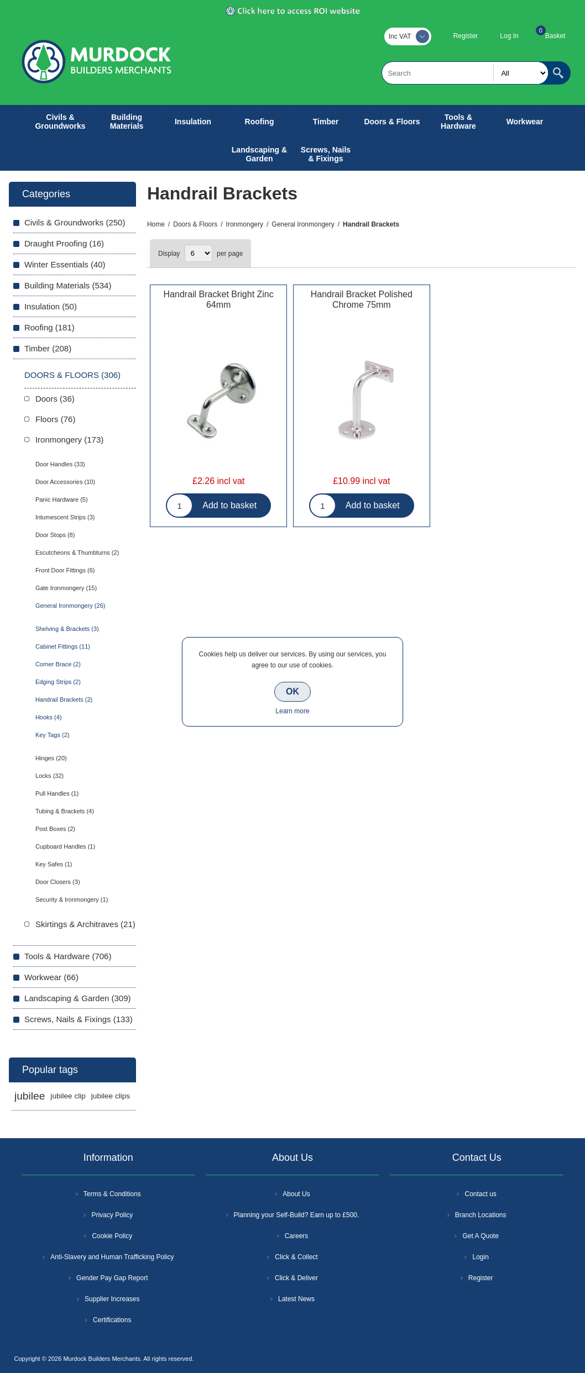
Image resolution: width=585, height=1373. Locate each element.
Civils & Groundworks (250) (75, 222)
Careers (297, 1236)
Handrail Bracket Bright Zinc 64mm (219, 299)
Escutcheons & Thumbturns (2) (77, 552)
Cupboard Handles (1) (65, 846)
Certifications (112, 1320)
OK (292, 691)
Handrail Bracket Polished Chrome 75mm (361, 299)
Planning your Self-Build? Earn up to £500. (296, 1215)
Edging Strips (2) (58, 681)
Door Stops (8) (55, 535)
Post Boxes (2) (55, 828)
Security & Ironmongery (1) (71, 899)
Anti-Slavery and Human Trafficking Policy (112, 1257)
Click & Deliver (296, 1278)
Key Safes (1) (53, 864)
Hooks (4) (48, 717)
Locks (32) (49, 775)
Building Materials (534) (68, 285)
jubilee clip (67, 1096)
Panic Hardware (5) (61, 499)
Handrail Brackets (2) (63, 699)
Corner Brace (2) (58, 664)
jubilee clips (110, 1096)
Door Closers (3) (57, 881)
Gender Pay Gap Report (112, 1278)
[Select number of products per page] (198, 253)
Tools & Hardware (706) (68, 956)
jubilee (29, 1096)
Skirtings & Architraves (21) (85, 924)
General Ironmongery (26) (70, 605)
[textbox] (465, 73)
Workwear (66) (51, 977)
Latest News (296, 1299)
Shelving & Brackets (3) (67, 628)
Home (156, 224)
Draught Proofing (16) (64, 243)
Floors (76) (55, 419)
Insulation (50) (50, 306)
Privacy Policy (112, 1215)
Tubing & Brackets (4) (64, 811)
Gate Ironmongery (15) (66, 588)
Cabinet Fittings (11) (62, 646)
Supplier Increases (112, 1299)
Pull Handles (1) (57, 793)
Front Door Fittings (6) (65, 570)
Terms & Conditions (112, 1194)
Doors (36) (55, 398)
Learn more (292, 711)
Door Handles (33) (60, 464)
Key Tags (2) (52, 735)
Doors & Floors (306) (72, 375)
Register (465, 36)
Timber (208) (47, 348)
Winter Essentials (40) (65, 264)
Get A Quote (480, 1236)
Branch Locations (480, 1215)
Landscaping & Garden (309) (77, 998)
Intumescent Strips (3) (65, 517)
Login (480, 1257)
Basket (555, 36)
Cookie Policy (112, 1236)
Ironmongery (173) (69, 439)
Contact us (480, 1194)
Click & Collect (296, 1257)
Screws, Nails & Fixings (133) (78, 1019)
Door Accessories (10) (65, 481)
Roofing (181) (49, 327)
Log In (509, 36)
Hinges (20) (51, 758)
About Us (296, 1194)
